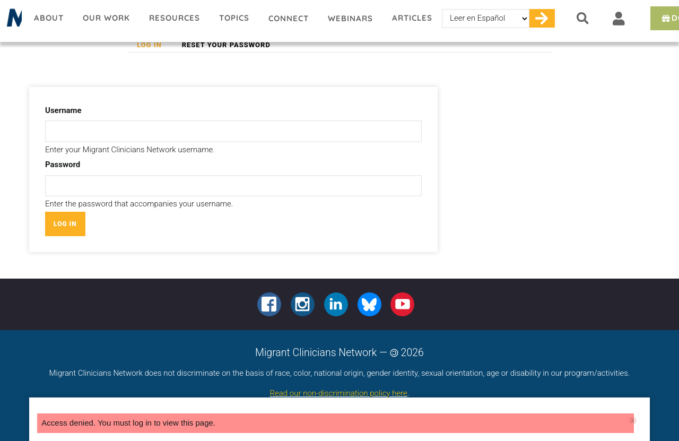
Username (63, 110)
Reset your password (226, 45)
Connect (288, 18)
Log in (154, 45)
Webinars (350, 18)
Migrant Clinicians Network (12, 20)
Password (62, 164)
